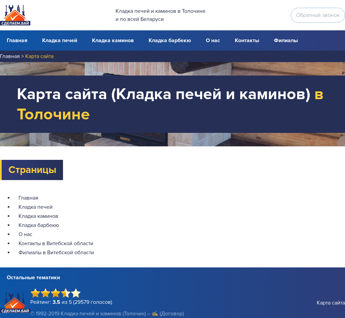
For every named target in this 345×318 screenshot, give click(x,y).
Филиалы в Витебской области (56, 252)
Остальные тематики (33, 277)
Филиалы (286, 40)
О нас (213, 40)
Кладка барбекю (170, 40)
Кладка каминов (113, 40)
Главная (17, 40)
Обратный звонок (318, 15)
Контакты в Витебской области (56, 243)
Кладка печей (59, 40)
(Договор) (172, 313)
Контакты (247, 40)
